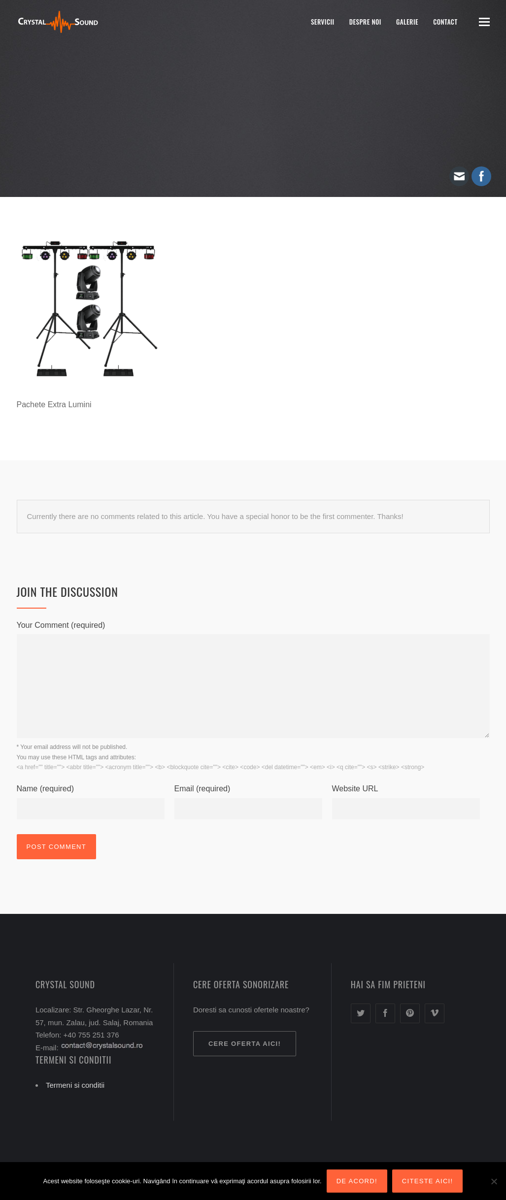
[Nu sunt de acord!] (494, 1181)
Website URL (355, 788)
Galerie (407, 22)
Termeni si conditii (75, 1085)
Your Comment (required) (61, 625)
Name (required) (45, 788)
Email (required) (202, 788)
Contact (445, 22)
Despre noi (365, 22)
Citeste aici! (427, 1181)
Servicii (323, 22)
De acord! (357, 1181)
